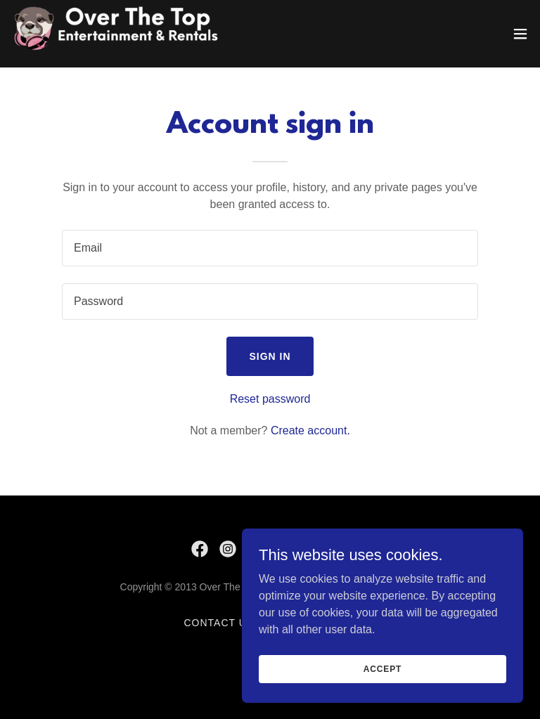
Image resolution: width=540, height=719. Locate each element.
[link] (126, 34)
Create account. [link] (310, 430)
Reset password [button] (270, 399)
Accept (382, 668)
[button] (520, 34)
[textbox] (270, 248)
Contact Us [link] (219, 622)
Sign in (269, 356)
